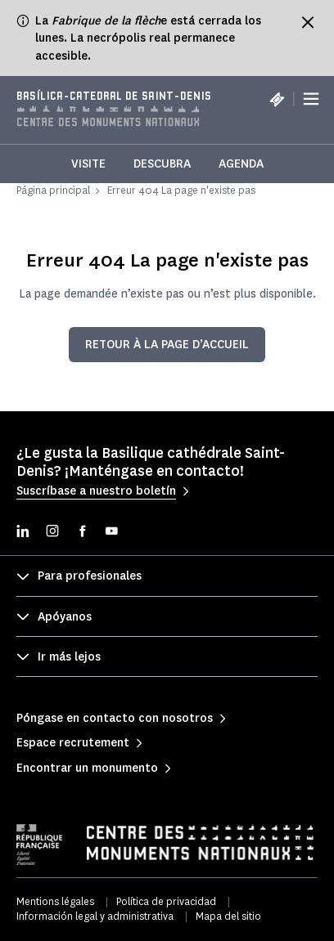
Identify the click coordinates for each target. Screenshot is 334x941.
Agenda (241, 164)
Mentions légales (55, 901)
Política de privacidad (166, 901)
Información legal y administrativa (95, 916)
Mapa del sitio (228, 916)
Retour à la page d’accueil (167, 344)
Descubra (162, 164)
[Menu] (311, 99)
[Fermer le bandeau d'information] (308, 22)
